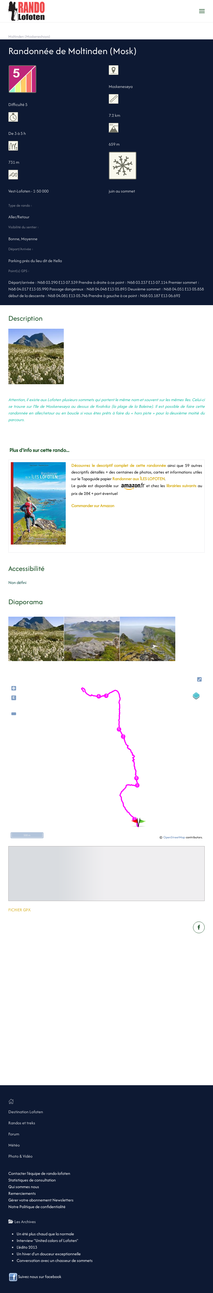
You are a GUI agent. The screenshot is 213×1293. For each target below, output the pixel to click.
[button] (202, 11)
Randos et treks (21, 1123)
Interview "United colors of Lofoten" (47, 1240)
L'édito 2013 (27, 1247)
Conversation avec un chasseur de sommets (55, 1260)
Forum (13, 1134)
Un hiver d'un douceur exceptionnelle (49, 1254)
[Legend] (196, 695)
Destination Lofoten (25, 1112)
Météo (14, 1145)
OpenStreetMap (174, 837)
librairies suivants (181, 486)
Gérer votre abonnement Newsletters (40, 1200)
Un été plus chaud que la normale (45, 1234)
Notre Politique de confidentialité (36, 1207)
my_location (13, 688)
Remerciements (22, 1193)
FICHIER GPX (19, 910)
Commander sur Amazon (92, 505)
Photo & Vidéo (20, 1156)
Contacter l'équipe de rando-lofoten (39, 1173)
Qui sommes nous (23, 1187)
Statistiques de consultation (32, 1180)
